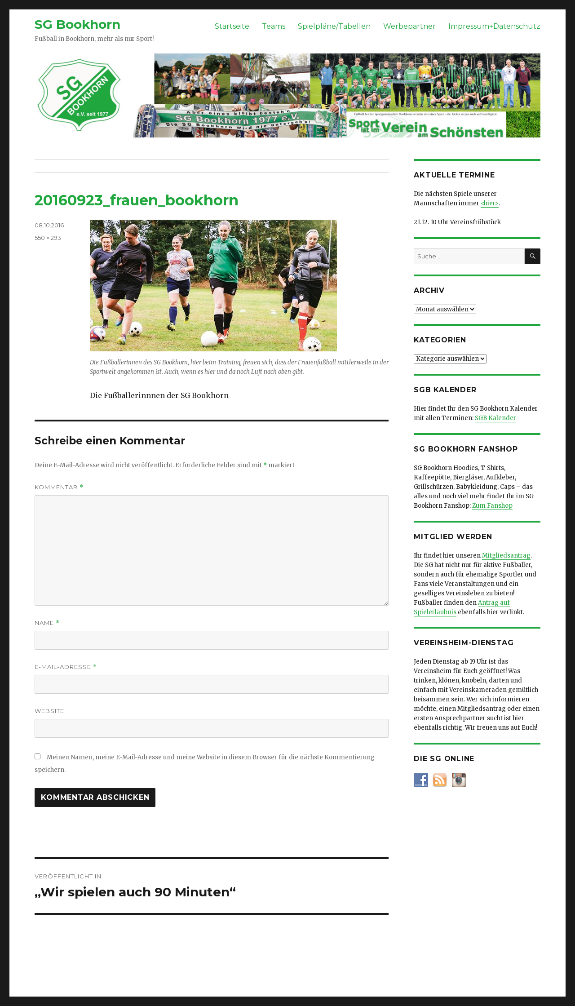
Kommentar (59, 487)
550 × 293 (48, 237)
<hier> (490, 203)
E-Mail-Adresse (66, 667)
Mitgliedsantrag (506, 555)
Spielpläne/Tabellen (334, 26)
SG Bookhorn (77, 24)
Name (47, 623)
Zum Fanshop (492, 506)
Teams (273, 26)
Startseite (232, 26)
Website (49, 710)
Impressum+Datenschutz (494, 26)
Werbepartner (409, 26)
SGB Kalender (495, 418)
